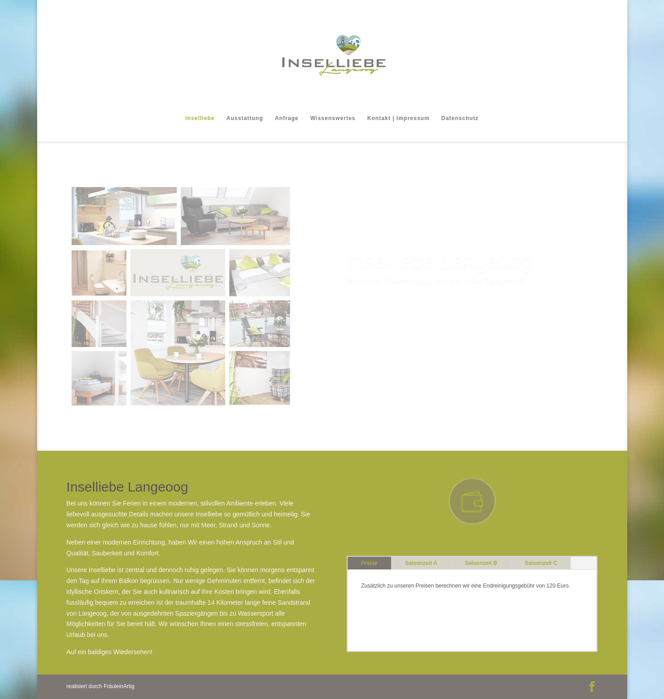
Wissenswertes (333, 118)
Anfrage (286, 118)
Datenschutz (460, 118)
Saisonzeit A (421, 563)
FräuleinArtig (119, 686)
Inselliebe (200, 118)
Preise (369, 563)
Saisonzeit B (481, 563)
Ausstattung (245, 118)
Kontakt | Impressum (398, 118)
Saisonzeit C (541, 563)
